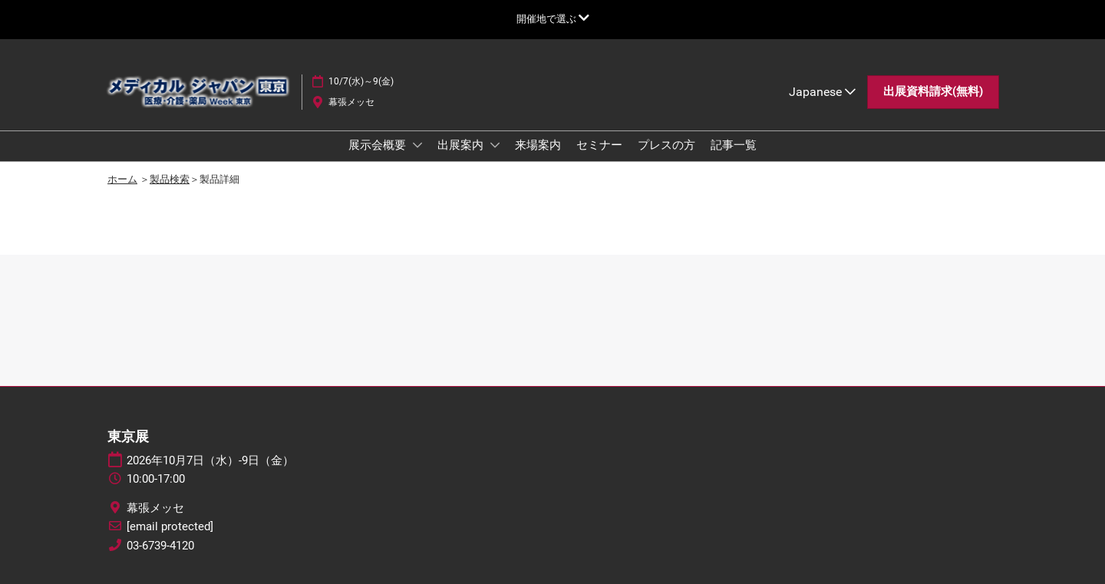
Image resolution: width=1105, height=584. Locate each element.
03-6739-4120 (160, 546)
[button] (933, 92)
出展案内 (462, 145)
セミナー (599, 145)
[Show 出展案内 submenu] (495, 145)
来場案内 (538, 145)
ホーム (122, 179)
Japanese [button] (822, 91)
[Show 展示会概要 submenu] (417, 145)
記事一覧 (734, 145)
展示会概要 (378, 145)
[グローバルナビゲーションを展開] (552, 19)
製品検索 (170, 179)
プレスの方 (666, 145)
